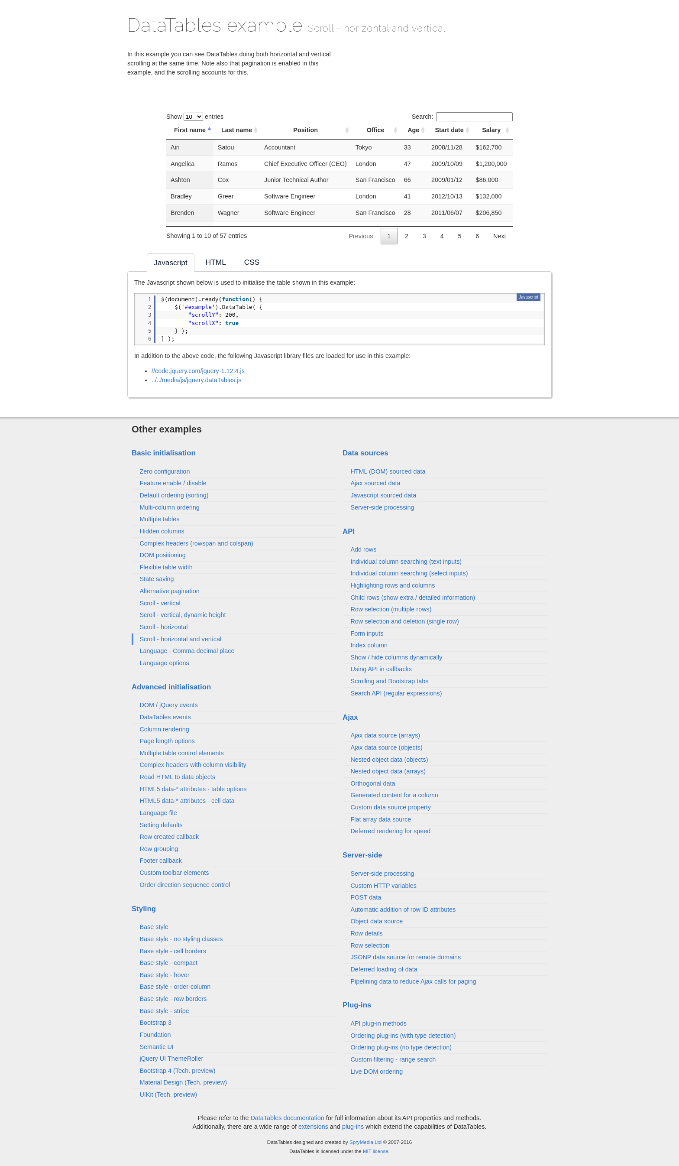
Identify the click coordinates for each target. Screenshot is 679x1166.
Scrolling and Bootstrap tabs (389, 681)
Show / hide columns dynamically (396, 657)
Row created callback (169, 836)
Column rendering (164, 729)
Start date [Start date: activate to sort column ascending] (449, 130)
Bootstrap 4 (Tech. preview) (177, 1070)
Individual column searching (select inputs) (409, 573)
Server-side (362, 855)
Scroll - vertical (159, 603)
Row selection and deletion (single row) (404, 621)
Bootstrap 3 (155, 1022)
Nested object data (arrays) (388, 771)
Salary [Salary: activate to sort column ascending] (491, 130)
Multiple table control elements (181, 753)
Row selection (369, 945)
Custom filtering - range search (393, 1059)
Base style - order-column (174, 986)
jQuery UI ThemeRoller (171, 1058)
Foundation (155, 1034)
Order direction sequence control (184, 884)
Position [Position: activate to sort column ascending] (305, 130)
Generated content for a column (394, 795)
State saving (156, 578)
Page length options (166, 740)
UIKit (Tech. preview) (168, 1094)
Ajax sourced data (375, 483)
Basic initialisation (164, 453)
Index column (369, 645)
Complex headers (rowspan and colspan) (196, 543)
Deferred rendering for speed (390, 831)
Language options (164, 662)
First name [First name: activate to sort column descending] (190, 130)
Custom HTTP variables (383, 885)
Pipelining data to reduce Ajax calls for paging (413, 981)
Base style (153, 926)
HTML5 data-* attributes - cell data (186, 800)
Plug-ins (357, 1005)
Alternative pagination (169, 591)
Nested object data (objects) (389, 759)
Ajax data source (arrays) (385, 735)
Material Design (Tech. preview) (183, 1082)
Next (499, 236)
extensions (313, 1126)
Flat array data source (380, 819)
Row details (366, 933)
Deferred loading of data (383, 969)
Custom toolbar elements (174, 872)
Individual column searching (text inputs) (406, 561)
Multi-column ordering (169, 507)
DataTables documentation (287, 1117)
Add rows (363, 549)
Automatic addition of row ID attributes (403, 909)
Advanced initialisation (171, 687)
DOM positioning (162, 555)
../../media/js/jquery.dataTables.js (197, 380)
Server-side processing (382, 507)
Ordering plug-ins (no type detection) (401, 1047)
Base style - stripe (164, 1010)
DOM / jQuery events (168, 705)
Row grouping (158, 848)
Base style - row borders (173, 998)
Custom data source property (390, 807)
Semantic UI (156, 1046)
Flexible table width (165, 567)
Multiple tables (159, 519)
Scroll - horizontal (163, 627)
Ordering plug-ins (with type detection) (403, 1035)
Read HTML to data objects (177, 776)
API (349, 531)
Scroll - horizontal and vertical (180, 639)
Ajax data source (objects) (386, 747)
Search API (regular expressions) (396, 693)
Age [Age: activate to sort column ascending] (413, 130)
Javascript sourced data (383, 495)
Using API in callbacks (381, 669)
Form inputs (366, 633)
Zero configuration (164, 471)
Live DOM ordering (376, 1071)
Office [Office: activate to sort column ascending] (376, 130)
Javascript (528, 297)
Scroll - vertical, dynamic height (182, 614)
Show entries (194, 116)
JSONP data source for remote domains (405, 957)
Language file (158, 812)
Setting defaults (160, 825)
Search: (462, 116)
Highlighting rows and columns (392, 585)
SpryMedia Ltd (365, 1142)
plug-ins (353, 1126)
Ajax (350, 717)
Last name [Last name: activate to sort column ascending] (236, 130)
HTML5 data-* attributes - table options (192, 789)
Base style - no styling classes (181, 938)
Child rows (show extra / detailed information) (412, 597)
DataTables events (165, 717)
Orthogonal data (372, 783)
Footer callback (160, 860)
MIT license (375, 1151)
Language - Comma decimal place (186, 650)
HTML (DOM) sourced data (387, 471)
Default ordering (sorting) (173, 495)
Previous (361, 236)
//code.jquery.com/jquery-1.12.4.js (198, 370)
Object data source (376, 921)
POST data (365, 897)
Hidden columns (161, 531)
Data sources (365, 453)
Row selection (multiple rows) (390, 609)
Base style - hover (164, 974)
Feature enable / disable (172, 483)
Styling (144, 909)
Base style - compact (168, 962)
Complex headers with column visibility (192, 764)
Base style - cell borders (172, 951)
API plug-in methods (378, 1023)
